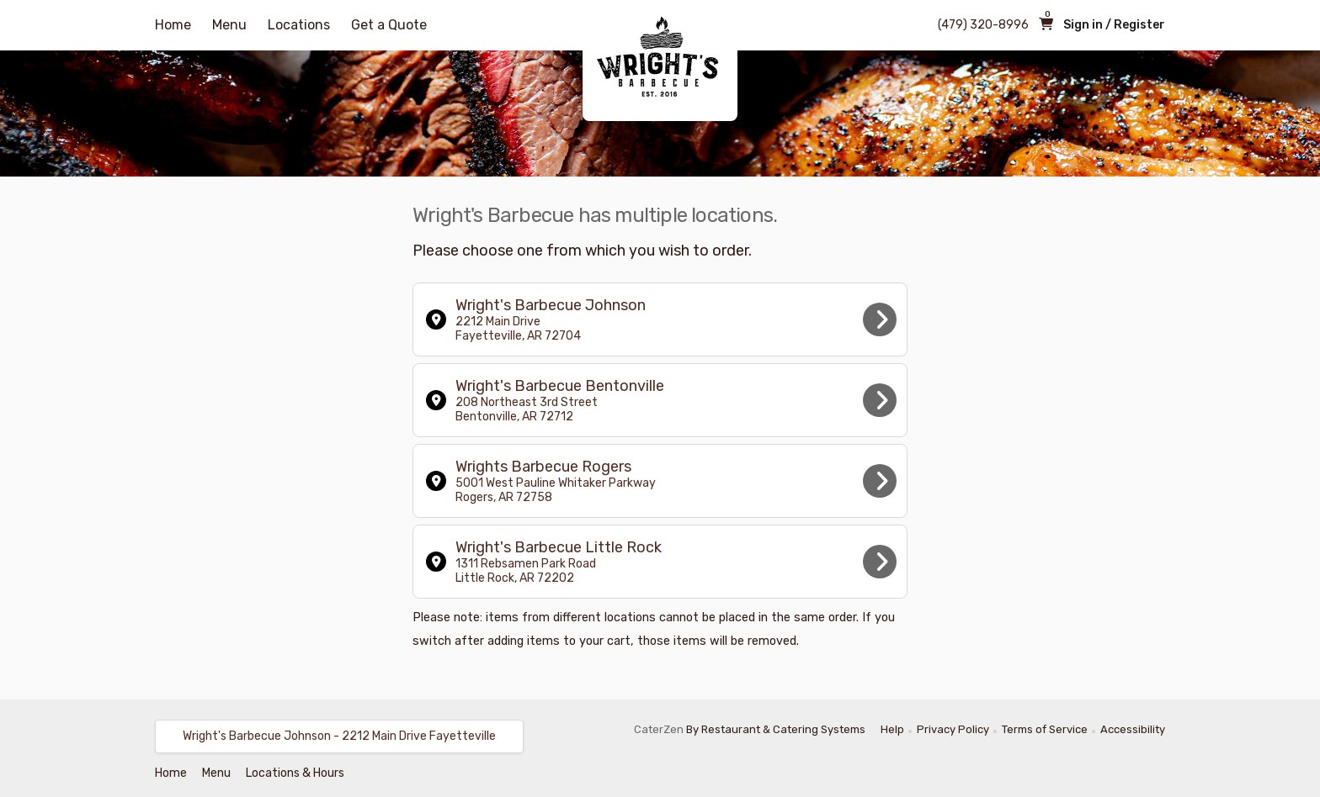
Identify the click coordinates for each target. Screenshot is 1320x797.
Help (892, 729)
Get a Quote (389, 25)
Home (173, 25)
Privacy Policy (953, 729)
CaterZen (659, 729)
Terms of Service (1045, 729)
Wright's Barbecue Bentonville (661, 400)
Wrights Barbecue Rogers (661, 480)
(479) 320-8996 (983, 25)
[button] (339, 736)
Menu (229, 25)
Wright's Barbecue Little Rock (661, 561)
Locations (299, 25)
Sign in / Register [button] (1114, 25)
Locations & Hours (295, 773)
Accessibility (1132, 729)
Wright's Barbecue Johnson (661, 319)
